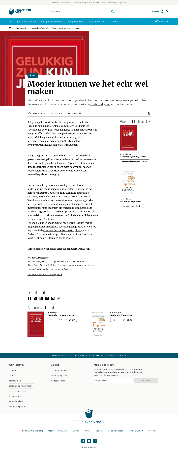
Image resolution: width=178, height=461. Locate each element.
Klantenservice (16, 365)
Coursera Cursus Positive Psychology (63, 230)
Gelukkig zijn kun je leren (41, 125)
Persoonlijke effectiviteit (39, 28)
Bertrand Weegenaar (38, 113)
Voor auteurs (15, 396)
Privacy (87, 431)
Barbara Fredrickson (38, 234)
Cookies (99, 431)
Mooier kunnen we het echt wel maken (66, 28)
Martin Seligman (100, 104)
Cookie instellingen (115, 431)
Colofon (76, 431)
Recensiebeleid (16, 401)
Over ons (13, 370)
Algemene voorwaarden (57, 431)
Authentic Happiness (62, 122)
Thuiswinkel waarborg (32, 431)
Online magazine (20, 28)
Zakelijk (55, 365)
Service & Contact (136, 431)
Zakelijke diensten (59, 370)
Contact (12, 375)
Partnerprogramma (18, 406)
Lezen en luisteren (17, 391)
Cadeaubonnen (58, 381)
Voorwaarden (15, 381)
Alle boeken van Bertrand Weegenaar (44, 274)
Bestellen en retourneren (20, 386)
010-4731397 (164, 21)
